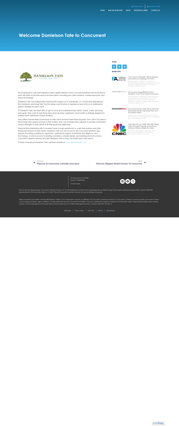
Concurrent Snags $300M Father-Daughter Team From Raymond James (143, 93)
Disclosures (67, 210)
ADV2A (100, 210)
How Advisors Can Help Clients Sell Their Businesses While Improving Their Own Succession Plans (143, 110)
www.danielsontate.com (75, 142)
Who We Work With (115, 10)
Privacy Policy (79, 210)
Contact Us (155, 10)
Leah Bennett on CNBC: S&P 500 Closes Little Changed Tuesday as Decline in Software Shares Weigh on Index (143, 126)
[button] (114, 67)
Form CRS (91, 210)
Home (102, 10)
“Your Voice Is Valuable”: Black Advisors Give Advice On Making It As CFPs (143, 78)
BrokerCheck (111, 210)
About (128, 10)
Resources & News (141, 10)
